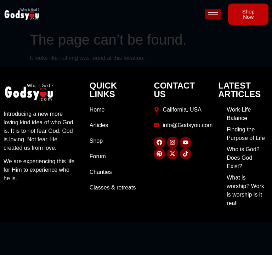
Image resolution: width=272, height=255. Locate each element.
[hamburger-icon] (213, 14)
